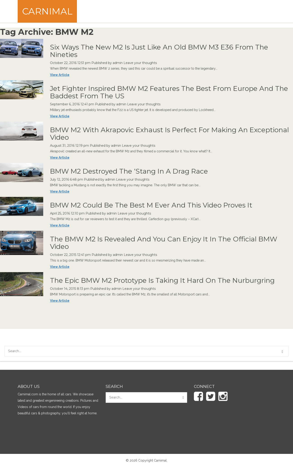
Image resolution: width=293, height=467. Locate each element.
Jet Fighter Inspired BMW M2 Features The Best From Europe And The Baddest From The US (169, 92)
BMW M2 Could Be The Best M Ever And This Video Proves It (151, 205)
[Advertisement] (193, 11)
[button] (283, 352)
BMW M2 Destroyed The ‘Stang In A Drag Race (129, 171)
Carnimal (47, 11)
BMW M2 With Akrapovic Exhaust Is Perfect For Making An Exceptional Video (169, 134)
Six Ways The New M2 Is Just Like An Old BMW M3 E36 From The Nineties (159, 51)
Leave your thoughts (140, 63)
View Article (59, 75)
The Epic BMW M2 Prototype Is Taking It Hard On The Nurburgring (162, 280)
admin (118, 63)
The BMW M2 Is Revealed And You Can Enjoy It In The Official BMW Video (163, 243)
